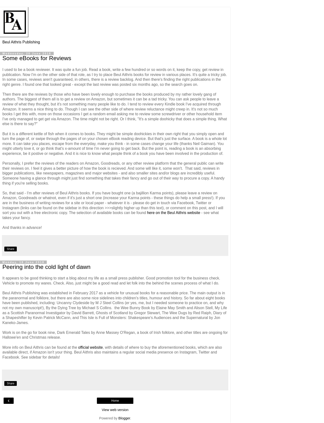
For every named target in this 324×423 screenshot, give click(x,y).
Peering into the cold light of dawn (46, 267)
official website (90, 347)
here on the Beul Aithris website (173, 213)
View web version (115, 410)
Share (10, 249)
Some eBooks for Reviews (36, 58)
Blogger (124, 418)
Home (115, 400)
